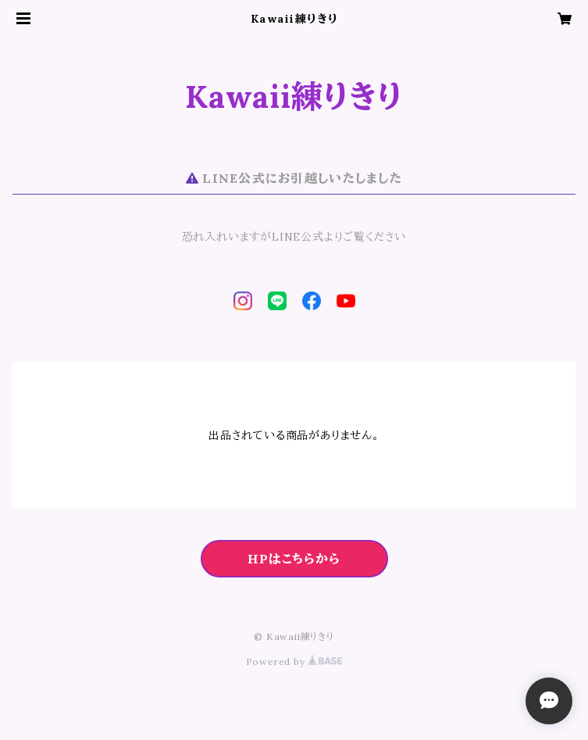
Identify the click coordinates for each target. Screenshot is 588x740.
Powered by (294, 661)
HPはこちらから (294, 559)
